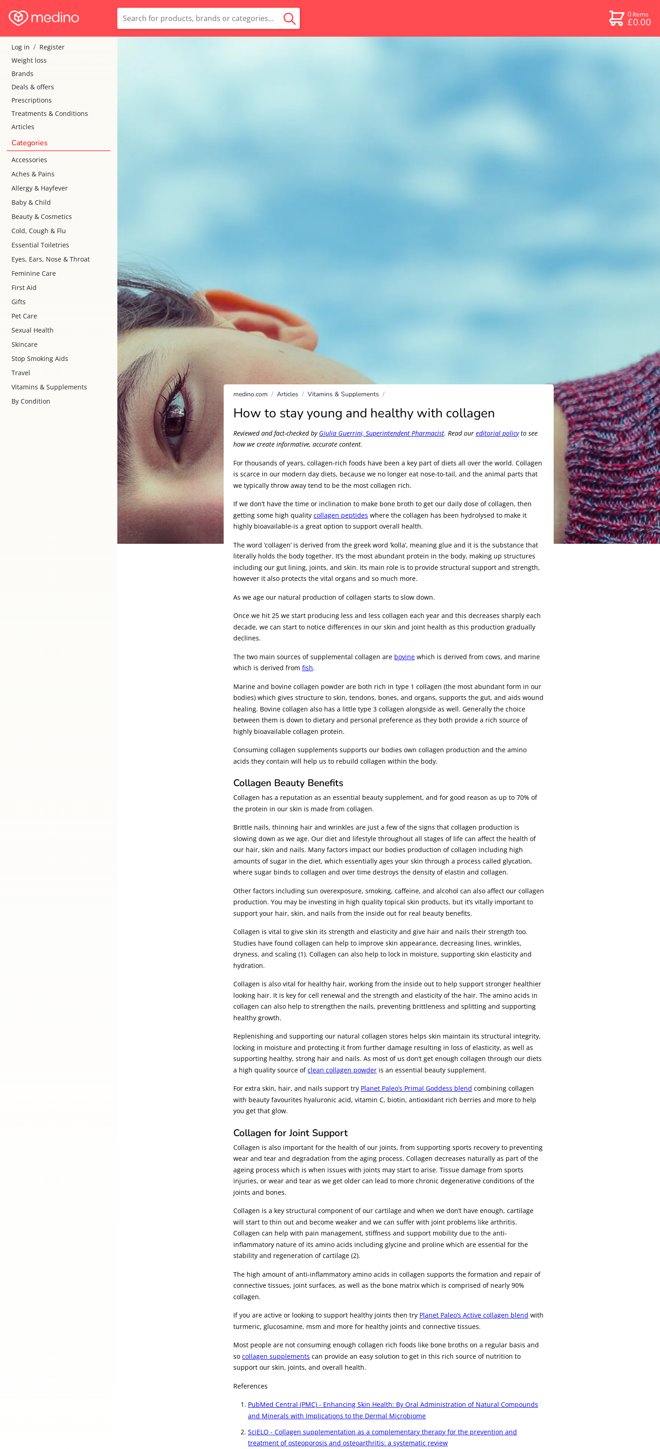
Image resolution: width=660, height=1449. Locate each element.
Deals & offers (32, 86)
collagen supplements (276, 1356)
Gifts (18, 301)
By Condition (30, 401)
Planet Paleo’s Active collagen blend (473, 1315)
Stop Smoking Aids (39, 358)
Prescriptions (31, 100)
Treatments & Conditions (49, 113)
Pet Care (24, 316)
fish (307, 667)
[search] (208, 18)
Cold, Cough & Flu (38, 230)
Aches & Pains (33, 174)
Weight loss (29, 60)
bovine (404, 656)
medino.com (250, 394)
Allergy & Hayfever (39, 188)
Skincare (24, 344)
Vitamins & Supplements (49, 387)
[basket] (629, 18)
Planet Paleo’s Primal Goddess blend (416, 1088)
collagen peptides (341, 515)
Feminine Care (33, 273)
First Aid (24, 287)
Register (52, 47)
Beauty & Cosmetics (41, 216)
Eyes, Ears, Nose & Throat (50, 259)
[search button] (289, 18)
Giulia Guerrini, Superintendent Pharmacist (381, 433)
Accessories (29, 159)
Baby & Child (31, 202)
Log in (20, 47)
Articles (22, 126)
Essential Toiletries (40, 245)
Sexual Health (32, 330)
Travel (20, 372)
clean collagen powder (342, 1070)
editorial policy (497, 433)
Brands (22, 73)
